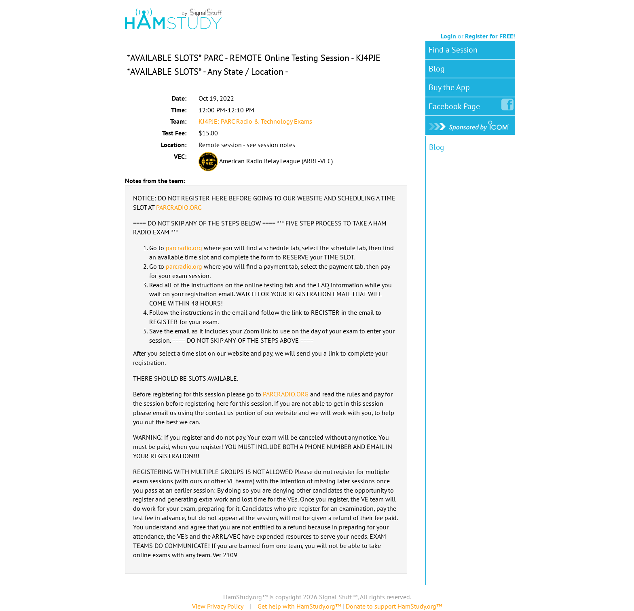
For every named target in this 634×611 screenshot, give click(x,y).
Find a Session (453, 49)
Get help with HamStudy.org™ (299, 606)
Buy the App (449, 87)
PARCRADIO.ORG (179, 207)
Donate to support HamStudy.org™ (394, 606)
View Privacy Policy (217, 606)
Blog (437, 68)
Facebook (456, 104)
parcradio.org (184, 248)
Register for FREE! (490, 36)
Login (448, 36)
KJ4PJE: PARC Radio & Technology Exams (255, 121)
